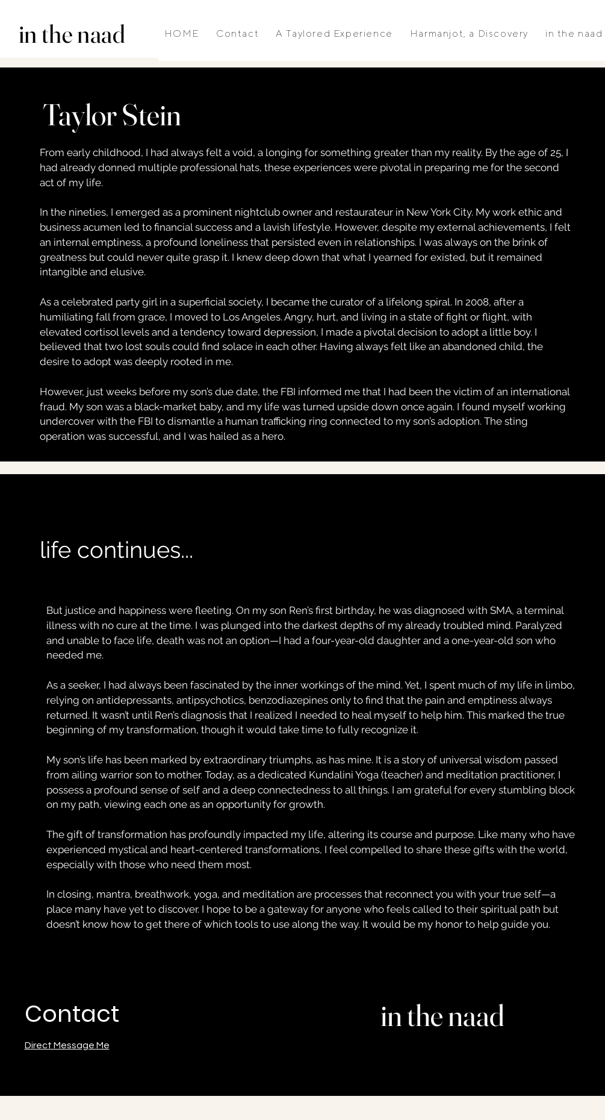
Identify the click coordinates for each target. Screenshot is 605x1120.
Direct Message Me (67, 1045)
